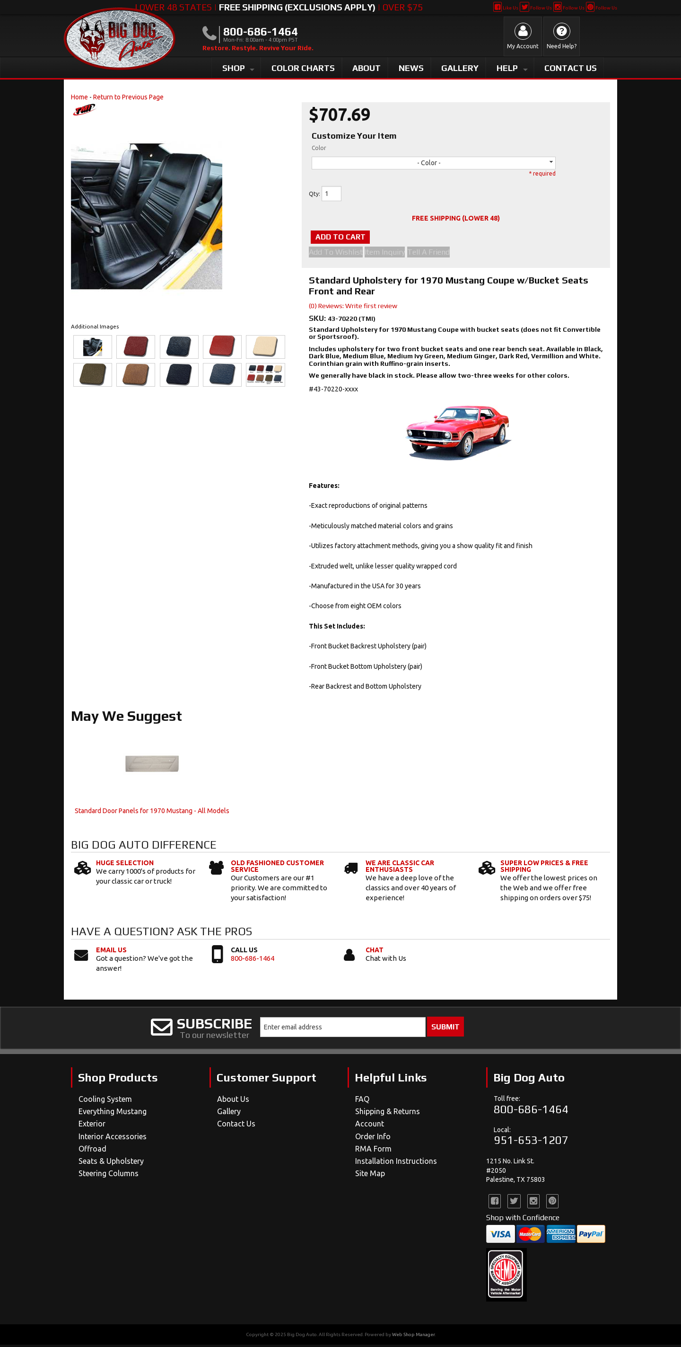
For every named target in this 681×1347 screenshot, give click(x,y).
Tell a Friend (439, 254)
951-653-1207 (531, 1142)
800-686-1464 (252, 960)
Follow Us (535, 7)
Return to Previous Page (128, 97)
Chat (375, 951)
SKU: (318, 320)
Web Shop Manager (413, 1336)
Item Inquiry (390, 254)
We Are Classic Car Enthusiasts (400, 868)
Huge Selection (125, 864)
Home (79, 97)
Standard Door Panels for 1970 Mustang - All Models (152, 813)
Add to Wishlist (336, 254)
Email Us (111, 951)
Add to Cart (357, 237)
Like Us (505, 7)
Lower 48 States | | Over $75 (279, 7)
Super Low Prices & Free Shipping (544, 868)
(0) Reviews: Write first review (353, 307)
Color (319, 148)
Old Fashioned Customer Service (277, 868)
